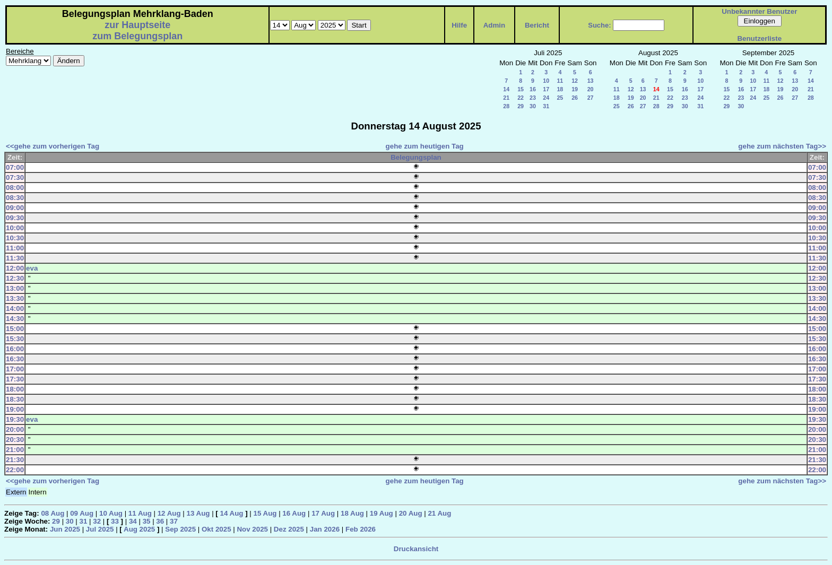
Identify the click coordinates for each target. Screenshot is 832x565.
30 (533, 106)
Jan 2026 (325, 529)
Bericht (537, 25)
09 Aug (81, 513)
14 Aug (232, 513)
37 (174, 521)
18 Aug (352, 513)
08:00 (15, 188)
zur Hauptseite (137, 25)
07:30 (15, 177)
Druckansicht (416, 549)
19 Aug (381, 513)
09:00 (15, 208)
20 (590, 89)
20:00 (15, 429)
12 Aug (169, 513)
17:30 (15, 379)
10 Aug (111, 513)
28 (506, 106)
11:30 (15, 258)
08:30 (15, 198)
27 (590, 97)
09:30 (15, 218)
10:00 (15, 228)
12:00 (15, 268)
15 (520, 89)
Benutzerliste (759, 38)
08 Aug (52, 513)
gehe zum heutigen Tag (425, 146)
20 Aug (410, 513)
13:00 (15, 288)
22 (520, 97)
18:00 (15, 389)
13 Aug (198, 513)
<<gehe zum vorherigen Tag (52, 146)
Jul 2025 (100, 529)
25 (560, 97)
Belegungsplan (416, 157)
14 (506, 89)
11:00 (15, 248)
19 (574, 89)
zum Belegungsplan (137, 36)
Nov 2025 (252, 529)
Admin (494, 25)
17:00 (15, 369)
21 (506, 97)
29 (520, 106)
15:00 (15, 329)
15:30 (15, 339)
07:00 (15, 167)
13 (590, 80)
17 (546, 89)
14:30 (15, 319)
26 (574, 97)
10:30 (15, 238)
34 (133, 521)
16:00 (15, 349)
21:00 (15, 450)
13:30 (15, 298)
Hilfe (459, 25)
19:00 (15, 409)
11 (560, 80)
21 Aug (439, 513)
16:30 (15, 359)
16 (533, 89)
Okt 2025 (216, 529)
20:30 (15, 440)
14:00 (15, 308)
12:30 (15, 278)
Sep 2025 (180, 529)
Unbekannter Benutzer (759, 11)
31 (546, 106)
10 (546, 80)
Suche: (599, 25)
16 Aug (294, 513)
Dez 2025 (289, 529)
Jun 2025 (65, 529)
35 (147, 521)
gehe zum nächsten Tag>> (782, 146)
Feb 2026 (360, 529)
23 (533, 97)
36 (160, 521)
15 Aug (264, 513)
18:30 (15, 399)
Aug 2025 (139, 529)
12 (574, 80)
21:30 (15, 460)
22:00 (15, 470)
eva (32, 268)
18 (560, 89)
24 (546, 97)
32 (97, 521)
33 (115, 521)
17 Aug (323, 513)
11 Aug (140, 513)
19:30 (15, 419)
